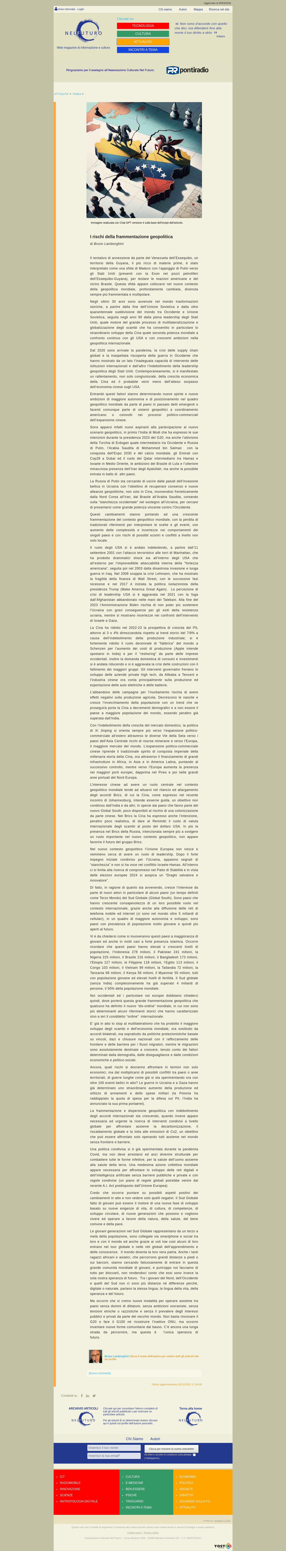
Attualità (187, 1507)
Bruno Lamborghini (117, 1356)
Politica (77, 93)
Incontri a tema (139, 1507)
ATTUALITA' (62, 93)
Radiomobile (70, 1483)
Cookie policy (134, 1533)
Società (186, 1489)
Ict (62, 1477)
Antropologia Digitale (79, 1501)
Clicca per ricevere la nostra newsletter (171, 1449)
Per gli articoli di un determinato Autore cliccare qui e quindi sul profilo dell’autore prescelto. (130, 1422)
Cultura (133, 1477)
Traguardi (134, 1501)
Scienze (66, 1495)
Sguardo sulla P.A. (195, 1501)
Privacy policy (151, 1533)
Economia (188, 1477)
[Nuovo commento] (100, 1373)
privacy (188, 1454)
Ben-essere (135, 1489)
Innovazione (70, 1489)
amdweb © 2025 (222, 1521)
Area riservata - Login (72, 9)
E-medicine (134, 1483)
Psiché (131, 1495)
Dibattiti (186, 1495)
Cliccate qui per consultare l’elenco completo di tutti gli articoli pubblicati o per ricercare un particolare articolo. (130, 1411)
